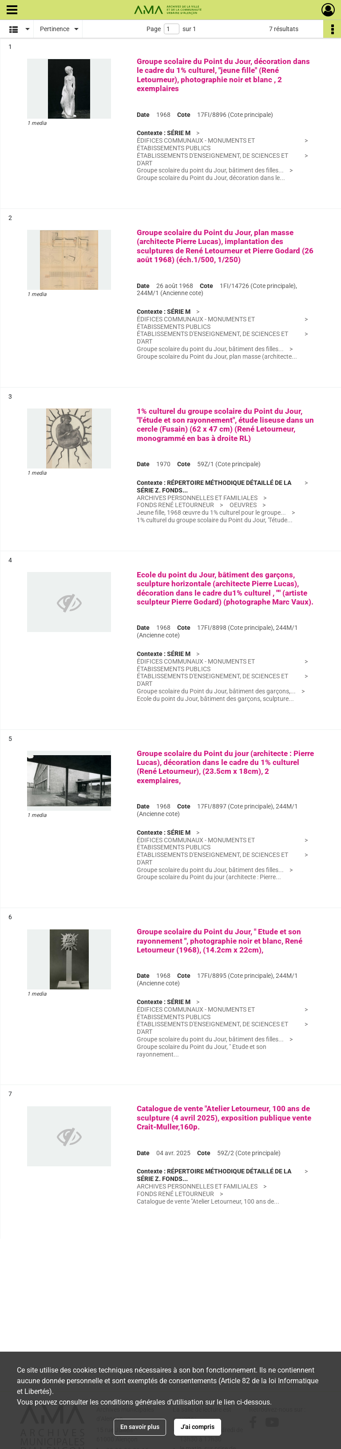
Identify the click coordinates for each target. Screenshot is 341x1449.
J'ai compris (197, 1426)
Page (154, 28)
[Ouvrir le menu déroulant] (12, 10)
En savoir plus (139, 1426)
